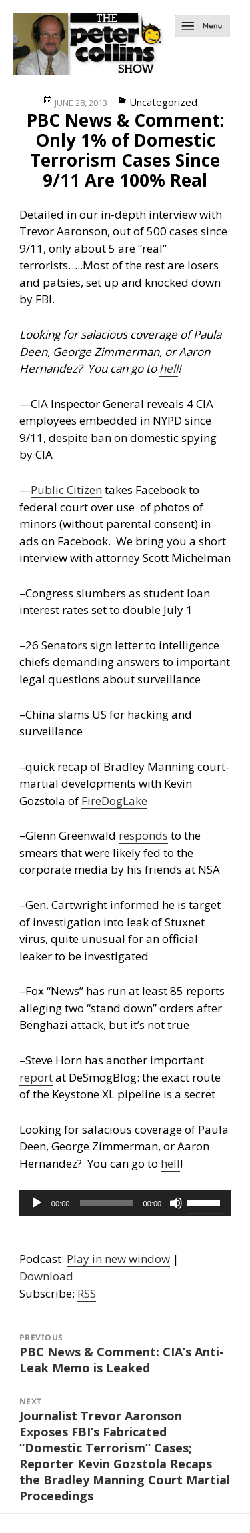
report (36, 1077)
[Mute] (176, 1203)
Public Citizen (66, 489)
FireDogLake (114, 800)
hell (168, 368)
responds (143, 835)
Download (46, 1276)
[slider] (106, 1203)
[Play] (36, 1203)
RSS (86, 1293)
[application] (125, 1203)
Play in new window (118, 1258)
